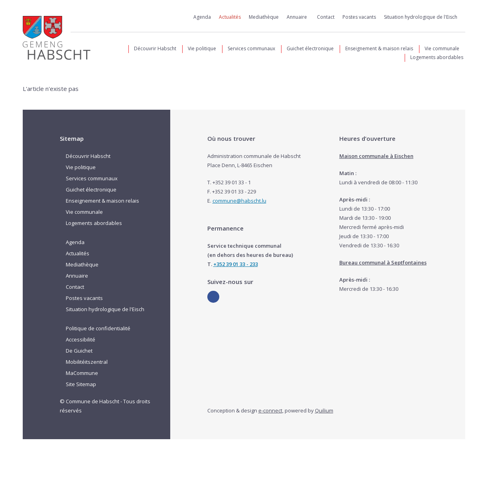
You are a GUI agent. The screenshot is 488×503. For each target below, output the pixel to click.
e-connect (270, 410)
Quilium (324, 410)
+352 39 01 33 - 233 (235, 264)
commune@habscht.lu (239, 200)
